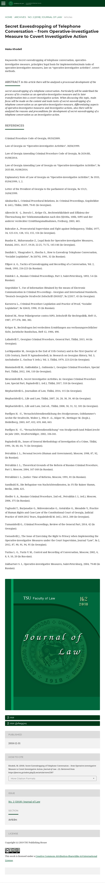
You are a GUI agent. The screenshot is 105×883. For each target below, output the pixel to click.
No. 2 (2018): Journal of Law (45, 17)
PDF (12, 717)
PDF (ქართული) (18, 723)
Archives (20, 17)
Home (8, 17)
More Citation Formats (23, 778)
